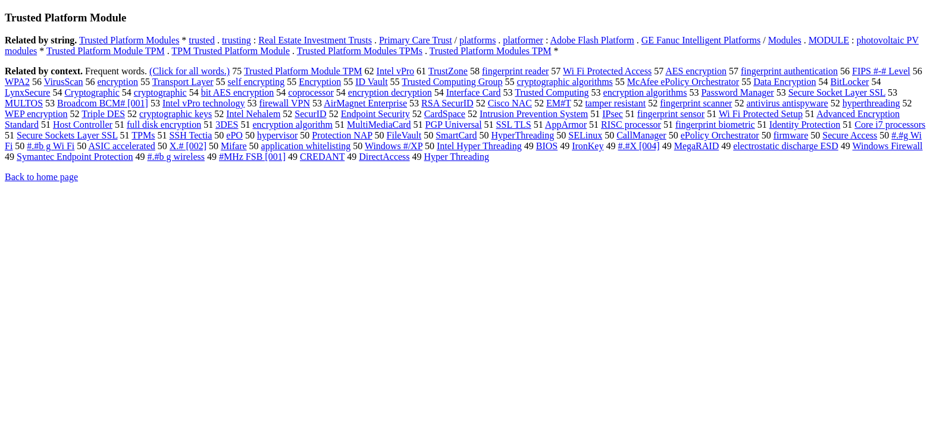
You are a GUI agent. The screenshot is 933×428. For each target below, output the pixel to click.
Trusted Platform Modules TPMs (359, 51)
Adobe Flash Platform (592, 40)
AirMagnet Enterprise (365, 103)
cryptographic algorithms (565, 82)
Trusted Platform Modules (129, 40)
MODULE (829, 40)
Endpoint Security (375, 114)
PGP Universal (453, 124)
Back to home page (41, 177)
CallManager (641, 135)
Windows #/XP (393, 146)
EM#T (558, 103)
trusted (202, 40)
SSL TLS (513, 124)
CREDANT (322, 157)
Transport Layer (183, 82)
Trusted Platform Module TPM (105, 51)
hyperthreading (871, 103)
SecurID (310, 114)
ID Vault (371, 82)
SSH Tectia (190, 135)
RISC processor (631, 124)
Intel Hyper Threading (479, 146)
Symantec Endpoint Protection (75, 157)
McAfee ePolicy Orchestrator (683, 82)
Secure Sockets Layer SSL (67, 135)
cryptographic (160, 92)
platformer (523, 40)
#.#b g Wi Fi (50, 146)
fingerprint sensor (671, 114)
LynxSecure (27, 92)
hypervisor (277, 135)
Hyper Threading (456, 157)
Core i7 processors (889, 124)
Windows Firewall (887, 146)
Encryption (320, 82)
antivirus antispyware (787, 103)
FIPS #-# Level (881, 71)
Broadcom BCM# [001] (102, 103)
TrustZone (448, 71)
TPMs (143, 135)
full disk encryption (164, 124)
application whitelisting (306, 146)
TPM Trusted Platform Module (230, 51)
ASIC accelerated (121, 146)
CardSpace (444, 114)
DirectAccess (384, 157)
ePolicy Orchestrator (720, 135)
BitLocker (850, 82)
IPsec (612, 114)
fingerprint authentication (789, 71)
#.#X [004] (638, 146)
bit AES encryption (237, 92)
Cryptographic (91, 92)
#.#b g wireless (176, 157)
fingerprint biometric (715, 124)
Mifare (234, 146)
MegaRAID (696, 146)
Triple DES (103, 114)
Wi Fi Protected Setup (761, 114)
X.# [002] (188, 146)
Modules (784, 40)
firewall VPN (284, 103)
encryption (118, 82)
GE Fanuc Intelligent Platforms (700, 40)
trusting (236, 40)
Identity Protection (805, 124)
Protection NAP (342, 135)
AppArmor (566, 124)
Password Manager (737, 92)
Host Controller (82, 124)
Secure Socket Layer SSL (836, 92)
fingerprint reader (515, 71)
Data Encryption (784, 82)
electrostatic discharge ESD (785, 146)
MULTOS (24, 103)
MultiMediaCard (379, 124)
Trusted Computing (551, 92)
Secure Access (849, 135)
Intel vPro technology (203, 103)
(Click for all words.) (189, 71)
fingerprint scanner (696, 103)
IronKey (587, 146)
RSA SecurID (447, 103)
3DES (226, 124)
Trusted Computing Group (452, 82)
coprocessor (310, 92)
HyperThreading (523, 135)
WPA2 (17, 82)
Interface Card (473, 92)
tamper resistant (615, 103)
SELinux (585, 135)
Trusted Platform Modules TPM (491, 51)
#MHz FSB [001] (252, 157)
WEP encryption (36, 114)
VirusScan (63, 82)
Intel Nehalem (253, 114)
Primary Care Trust (415, 40)
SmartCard (456, 135)
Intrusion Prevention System (534, 114)
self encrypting (256, 82)
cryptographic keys (175, 114)
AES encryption (696, 71)
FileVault (404, 135)
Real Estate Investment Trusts (315, 40)
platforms (477, 40)
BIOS (547, 146)
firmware (791, 135)
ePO (234, 135)
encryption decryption (390, 92)
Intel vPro (396, 71)
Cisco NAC (510, 103)
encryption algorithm (292, 124)
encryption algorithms (645, 92)
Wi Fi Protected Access (607, 71)
